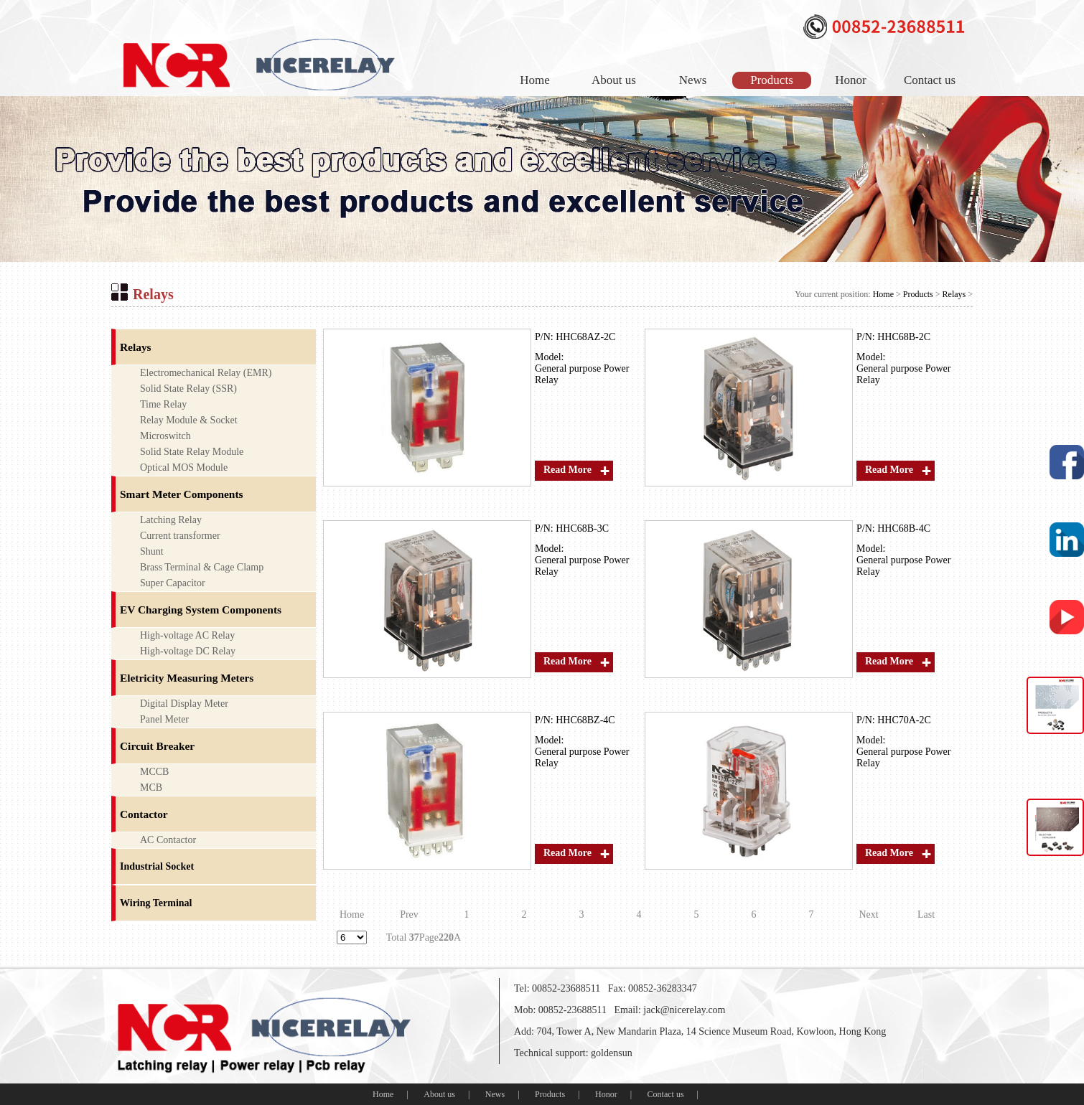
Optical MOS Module (184, 467)
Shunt (152, 551)
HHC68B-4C (903, 528)
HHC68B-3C (582, 528)
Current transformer (180, 535)
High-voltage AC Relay (187, 635)
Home (535, 80)
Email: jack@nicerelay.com (669, 1010)
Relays (954, 294)
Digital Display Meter (184, 703)
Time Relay (163, 404)
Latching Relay (171, 519)
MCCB (154, 771)
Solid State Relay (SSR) (188, 388)
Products (771, 80)
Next (868, 914)
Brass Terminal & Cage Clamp (201, 567)
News (693, 80)
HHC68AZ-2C (585, 337)
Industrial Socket (157, 866)
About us (614, 80)
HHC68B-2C (903, 337)
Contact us (929, 80)
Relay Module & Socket (189, 420)
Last (926, 914)
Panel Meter (164, 719)
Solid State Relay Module (191, 451)
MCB (151, 787)
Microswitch (165, 436)
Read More (567, 469)
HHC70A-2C (904, 720)
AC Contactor (168, 839)
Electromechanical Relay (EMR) (205, 372)
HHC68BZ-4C (585, 720)
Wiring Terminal (156, 903)
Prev (409, 914)
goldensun (611, 1053)
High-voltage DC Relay (187, 651)
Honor (850, 80)
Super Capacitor (172, 583)
